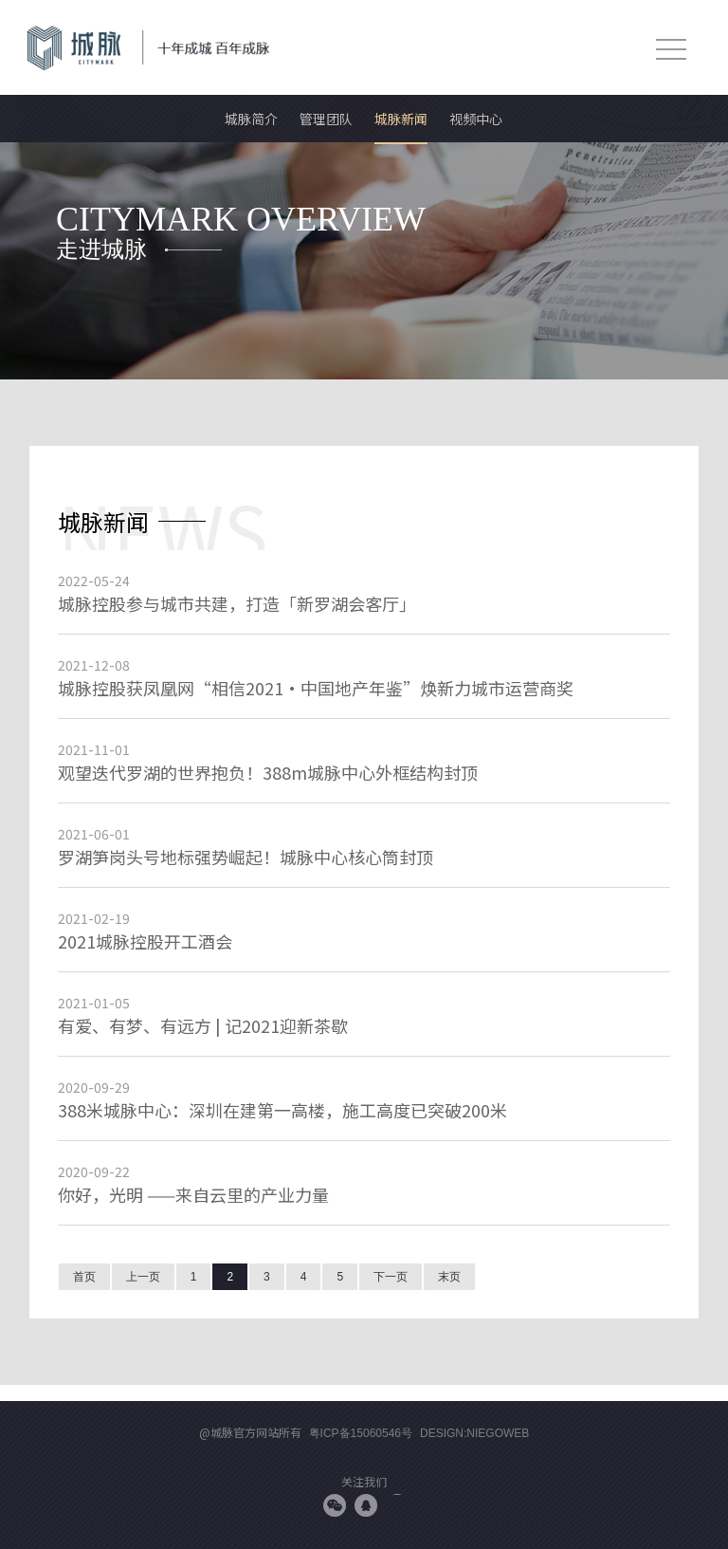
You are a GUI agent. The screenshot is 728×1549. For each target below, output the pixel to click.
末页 (449, 1276)
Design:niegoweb (474, 1433)
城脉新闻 (401, 118)
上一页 (143, 1276)
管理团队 (326, 118)
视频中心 (475, 118)
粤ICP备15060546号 (360, 1433)
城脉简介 (251, 118)
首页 (84, 1276)
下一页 (390, 1276)
